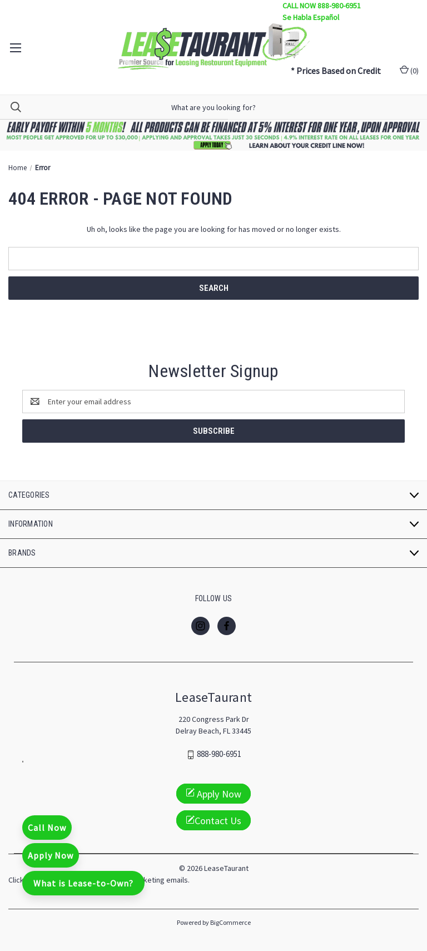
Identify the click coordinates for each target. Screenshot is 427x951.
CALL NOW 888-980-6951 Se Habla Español (321, 11)
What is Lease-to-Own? (83, 883)
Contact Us (213, 820)
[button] (213, 135)
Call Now (47, 827)
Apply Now (50, 855)
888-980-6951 (219, 754)
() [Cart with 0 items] (409, 70)
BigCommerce (230, 922)
